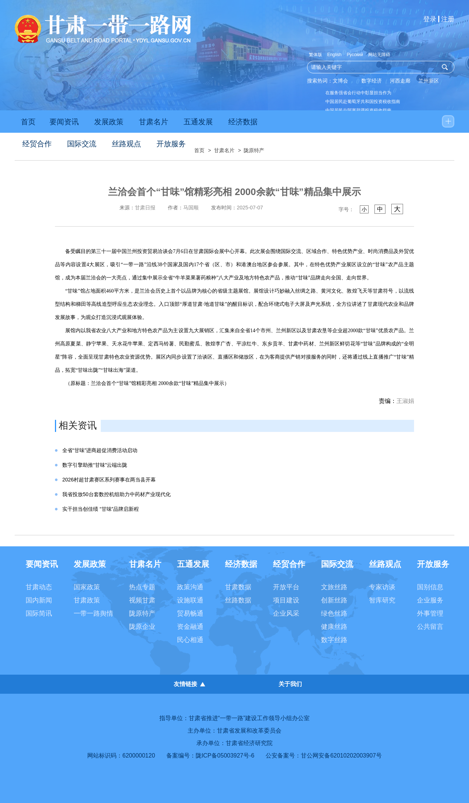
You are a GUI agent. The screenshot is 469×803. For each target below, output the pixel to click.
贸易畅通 (190, 613)
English (334, 54)
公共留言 (430, 626)
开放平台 (286, 587)
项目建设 (286, 600)
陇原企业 (142, 626)
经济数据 (243, 122)
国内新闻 (39, 600)
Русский (355, 54)
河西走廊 (400, 81)
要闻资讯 (64, 122)
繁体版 (315, 54)
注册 (447, 19)
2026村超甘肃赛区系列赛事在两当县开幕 (109, 480)
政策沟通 (190, 587)
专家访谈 (382, 587)
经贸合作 (37, 144)
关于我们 (290, 684)
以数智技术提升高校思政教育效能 (358, 136)
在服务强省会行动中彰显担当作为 (358, 92)
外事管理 (430, 613)
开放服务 (171, 144)
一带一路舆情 (93, 613)
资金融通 (190, 626)
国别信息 (430, 587)
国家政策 (87, 587)
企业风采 (286, 613)
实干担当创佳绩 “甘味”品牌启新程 (100, 509)
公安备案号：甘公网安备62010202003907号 (324, 755)
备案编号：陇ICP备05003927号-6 (210, 755)
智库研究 (382, 600)
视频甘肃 (142, 600)
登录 (429, 19)
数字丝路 (334, 640)
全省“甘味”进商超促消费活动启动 (99, 450)
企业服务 (430, 600)
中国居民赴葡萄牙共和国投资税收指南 (362, 101)
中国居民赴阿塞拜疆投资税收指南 (358, 110)
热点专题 (142, 587)
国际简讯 (39, 613)
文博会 (340, 81)
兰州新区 (428, 81)
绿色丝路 (334, 613)
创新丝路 (334, 600)
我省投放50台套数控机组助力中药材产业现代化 (116, 494)
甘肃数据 (238, 587)
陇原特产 (254, 150)
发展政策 (108, 122)
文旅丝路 (334, 587)
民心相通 (190, 640)
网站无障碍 (379, 54)
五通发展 (198, 122)
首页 (28, 122)
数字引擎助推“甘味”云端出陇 (94, 465)
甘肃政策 (87, 600)
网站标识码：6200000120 (121, 755)
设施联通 (190, 600)
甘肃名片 (153, 122)
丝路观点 (126, 144)
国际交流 (81, 144)
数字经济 (371, 81)
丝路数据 (238, 600)
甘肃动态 (39, 587)
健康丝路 (334, 626)
